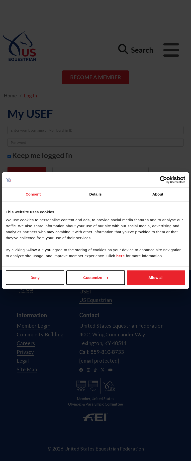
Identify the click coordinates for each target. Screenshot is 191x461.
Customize (95, 277)
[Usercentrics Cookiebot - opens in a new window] (163, 180)
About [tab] (157, 194)
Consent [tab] (33, 194)
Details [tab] (95, 194)
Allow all (156, 277)
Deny (35, 277)
